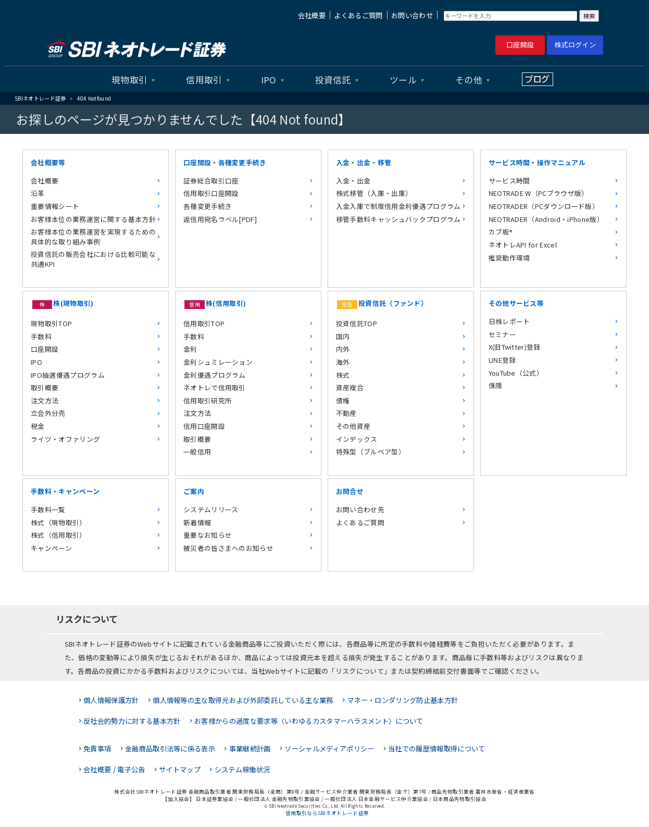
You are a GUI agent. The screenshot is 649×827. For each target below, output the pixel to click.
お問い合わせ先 (360, 509)
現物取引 (129, 79)
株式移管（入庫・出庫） (374, 193)
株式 (343, 375)
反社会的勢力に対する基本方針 (131, 721)
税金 (38, 426)
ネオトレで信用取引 (214, 387)
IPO (269, 79)
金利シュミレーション (218, 362)
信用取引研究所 (207, 400)
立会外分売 (48, 413)
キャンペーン (51, 548)
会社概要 (312, 15)
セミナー (502, 334)
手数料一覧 (48, 509)
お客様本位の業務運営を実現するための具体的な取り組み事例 (93, 236)
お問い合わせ (412, 15)
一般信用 (197, 451)
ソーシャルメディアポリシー (329, 749)
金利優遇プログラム (214, 375)
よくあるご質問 (358, 15)
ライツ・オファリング (65, 439)
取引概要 (44, 387)
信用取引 (204, 79)
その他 (468, 79)
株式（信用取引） (58, 535)
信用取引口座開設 (211, 193)
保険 (496, 385)
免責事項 (97, 749)
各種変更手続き (207, 206)
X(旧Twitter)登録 (515, 347)
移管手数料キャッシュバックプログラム (398, 219)
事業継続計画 (250, 749)
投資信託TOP (356, 323)
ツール (403, 79)
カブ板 (500, 232)
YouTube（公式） (516, 373)
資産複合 (350, 387)
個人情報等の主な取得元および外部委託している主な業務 (243, 700)
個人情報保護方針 (111, 700)
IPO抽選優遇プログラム (68, 375)
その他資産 (353, 426)
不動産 (346, 413)
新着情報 (197, 522)
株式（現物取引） (58, 522)
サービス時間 (509, 181)
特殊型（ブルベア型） (370, 451)
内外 (343, 349)
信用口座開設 (204, 426)
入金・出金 (353, 181)
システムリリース (211, 509)
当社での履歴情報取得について (436, 749)
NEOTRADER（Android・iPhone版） (546, 219)
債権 (343, 400)
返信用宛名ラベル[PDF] (220, 219)
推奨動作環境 (509, 258)
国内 (343, 336)
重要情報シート (55, 206)
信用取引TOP (203, 323)
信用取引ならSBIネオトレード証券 (327, 813)
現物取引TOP (51, 323)
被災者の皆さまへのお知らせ (228, 548)
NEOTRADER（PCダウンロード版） (544, 206)
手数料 (41, 336)
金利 (190, 349)
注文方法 (44, 400)
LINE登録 (502, 360)
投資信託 (333, 79)
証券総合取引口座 (211, 181)
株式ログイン (575, 45)
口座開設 (520, 45)
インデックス (357, 439)
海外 (343, 362)
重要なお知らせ (207, 535)
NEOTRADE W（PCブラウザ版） (539, 193)
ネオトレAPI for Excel (523, 245)
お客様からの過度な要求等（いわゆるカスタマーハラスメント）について (308, 721)
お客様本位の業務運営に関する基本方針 (93, 219)
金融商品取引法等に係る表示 (170, 749)
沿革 (38, 193)
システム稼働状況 (242, 769)
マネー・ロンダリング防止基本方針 (402, 700)
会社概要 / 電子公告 (114, 769)
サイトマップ (180, 769)
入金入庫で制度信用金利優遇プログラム (398, 206)
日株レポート (509, 321)
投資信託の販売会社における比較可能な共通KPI (93, 258)
